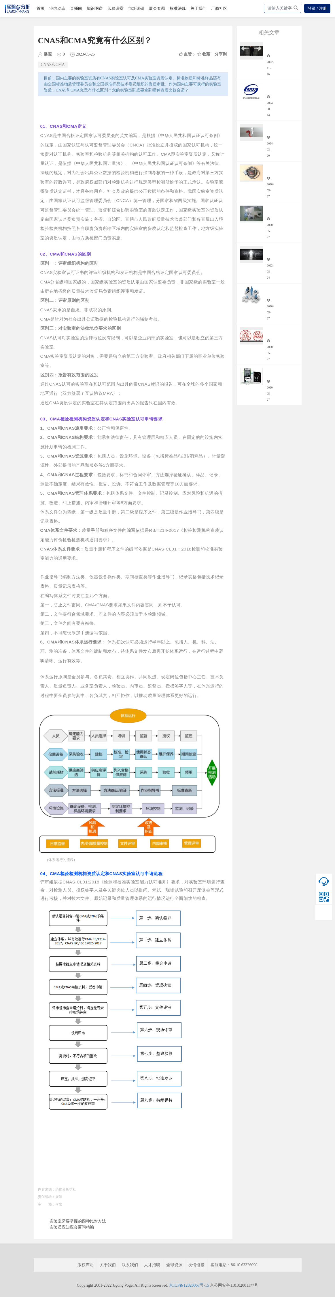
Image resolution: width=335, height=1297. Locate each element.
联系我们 (130, 1265)
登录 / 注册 (317, 8)
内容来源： (46, 1189)
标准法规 (178, 8)
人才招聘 (152, 1265)
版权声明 (85, 1265)
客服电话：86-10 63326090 (234, 1265)
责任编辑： (46, 1197)
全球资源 (174, 1265)
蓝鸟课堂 (115, 8)
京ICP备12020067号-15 (189, 1285)
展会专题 (157, 8)
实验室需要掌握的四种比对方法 (78, 1221)
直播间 (76, 8)
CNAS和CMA (53, 64)
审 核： (46, 1204)
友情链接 (196, 1265)
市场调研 (136, 8)
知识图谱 (95, 8)
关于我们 (198, 8)
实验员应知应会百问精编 (72, 1227)
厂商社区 (219, 8)
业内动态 (57, 8)
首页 (41, 8)
